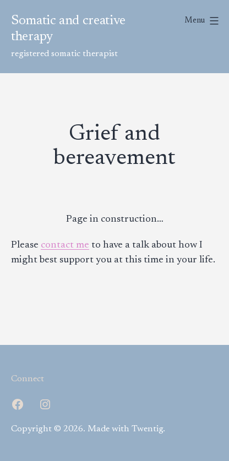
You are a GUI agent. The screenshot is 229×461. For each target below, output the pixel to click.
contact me (65, 245)
